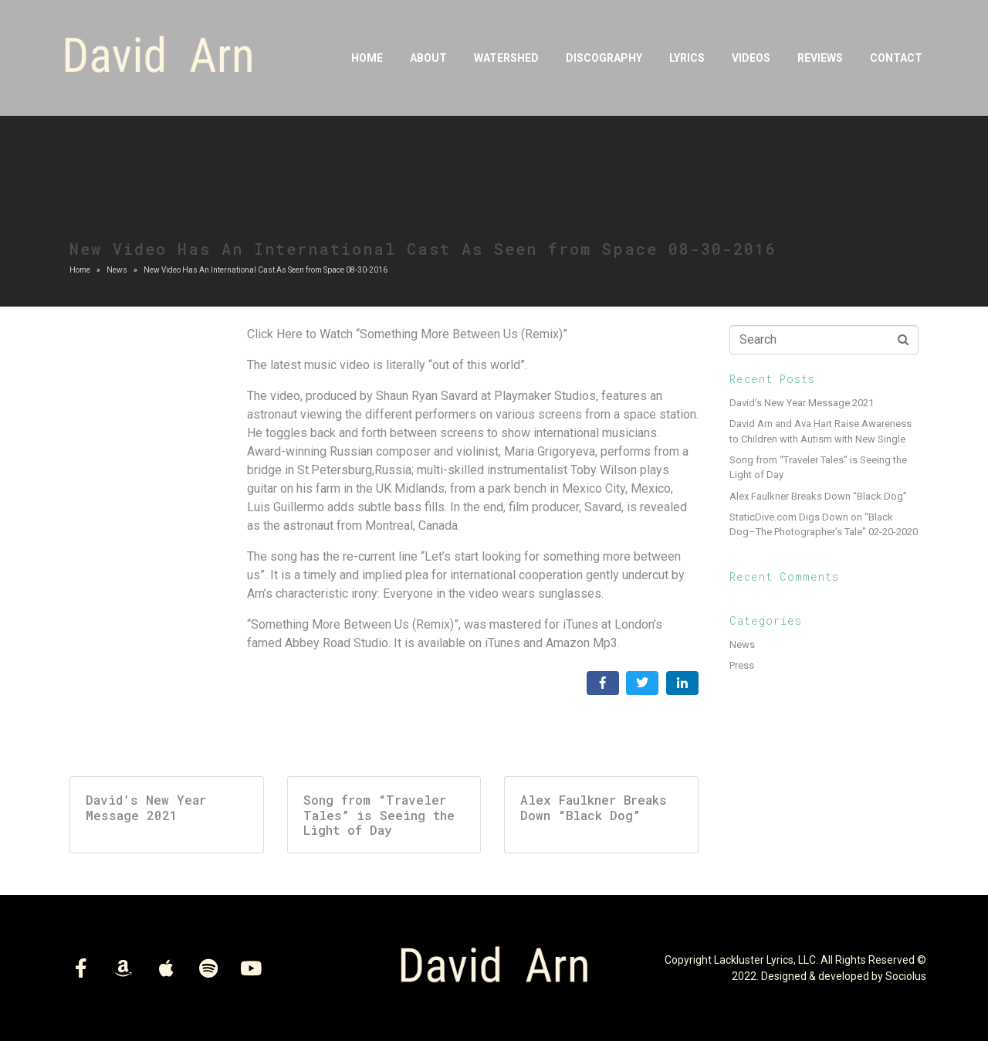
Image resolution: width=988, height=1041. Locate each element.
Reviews (820, 58)
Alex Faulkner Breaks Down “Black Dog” (818, 496)
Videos (751, 58)
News (742, 644)
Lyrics (687, 58)
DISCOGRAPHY (604, 58)
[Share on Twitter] (642, 683)
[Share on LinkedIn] (682, 683)
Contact (896, 58)
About (428, 58)
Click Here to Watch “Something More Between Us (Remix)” (407, 334)
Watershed (506, 58)
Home (367, 58)
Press (741, 665)
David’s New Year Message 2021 (801, 403)
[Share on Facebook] (603, 683)
